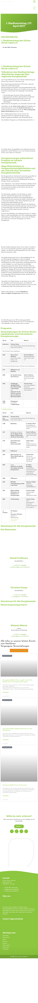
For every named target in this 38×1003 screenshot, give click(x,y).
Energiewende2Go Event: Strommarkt (15, 785)
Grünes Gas (6, 947)
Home (4, 939)
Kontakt (5, 943)
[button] (34, 2)
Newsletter (6, 949)
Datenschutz (6, 937)
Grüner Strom (6, 945)
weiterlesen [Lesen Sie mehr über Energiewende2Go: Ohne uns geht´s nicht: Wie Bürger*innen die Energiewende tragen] (6, 692)
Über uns (5, 941)
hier (34, 120)
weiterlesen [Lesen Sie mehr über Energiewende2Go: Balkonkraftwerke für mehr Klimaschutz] (6, 739)
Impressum (5, 935)
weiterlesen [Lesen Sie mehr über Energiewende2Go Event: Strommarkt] (6, 795)
